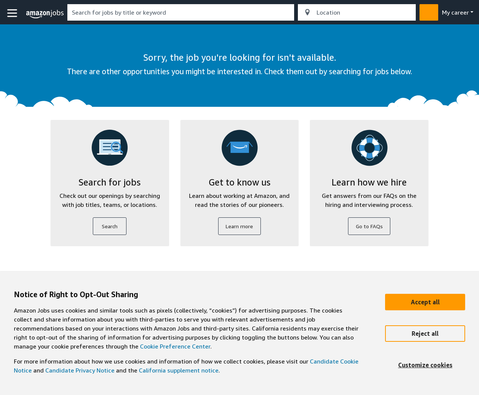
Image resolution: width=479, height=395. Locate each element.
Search (110, 226)
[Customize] (425, 365)
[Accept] (425, 302)
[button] (13, 13)
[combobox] (180, 12)
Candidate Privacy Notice (80, 370)
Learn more (239, 226)
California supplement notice (179, 370)
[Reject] (425, 333)
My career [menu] (455, 12)
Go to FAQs (369, 226)
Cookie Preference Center (175, 346)
